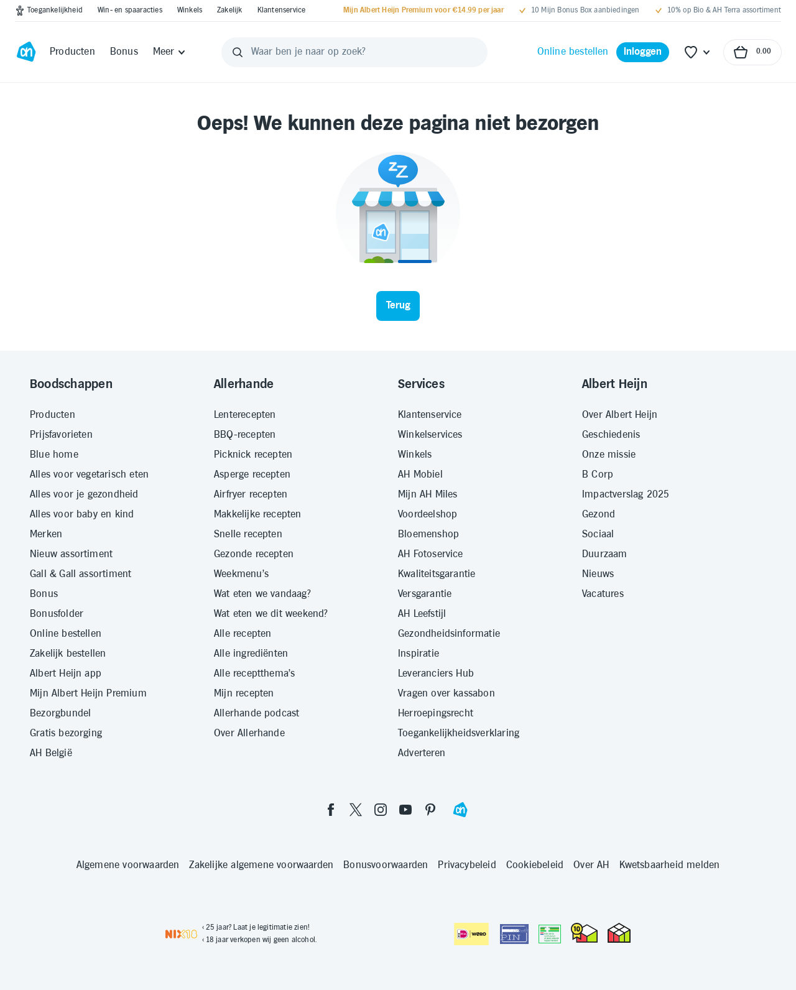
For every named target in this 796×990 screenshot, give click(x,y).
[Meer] (170, 52)
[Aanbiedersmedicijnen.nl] (550, 934)
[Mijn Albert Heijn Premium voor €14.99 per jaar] (423, 10)
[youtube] (405, 809)
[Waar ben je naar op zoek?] (354, 52)
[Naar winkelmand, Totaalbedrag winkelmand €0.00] (752, 52)
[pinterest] (430, 809)
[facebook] (330, 809)
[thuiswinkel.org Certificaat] (584, 933)
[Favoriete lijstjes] (697, 52)
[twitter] (355, 809)
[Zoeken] (237, 52)
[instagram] (380, 809)
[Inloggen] (643, 52)
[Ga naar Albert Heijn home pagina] (26, 52)
